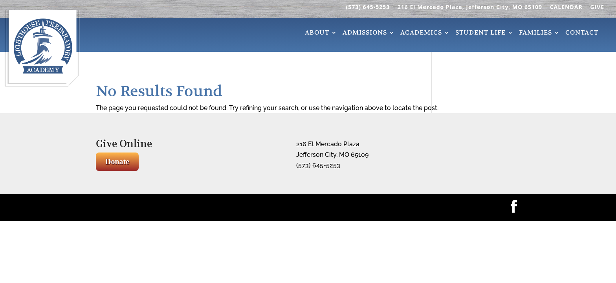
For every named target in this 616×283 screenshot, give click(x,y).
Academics (421, 34)
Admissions (365, 34)
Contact (581, 34)
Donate (117, 161)
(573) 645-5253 (368, 7)
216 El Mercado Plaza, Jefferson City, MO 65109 (470, 7)
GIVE (597, 7)
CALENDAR (566, 7)
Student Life (480, 34)
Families (535, 34)
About (317, 34)
